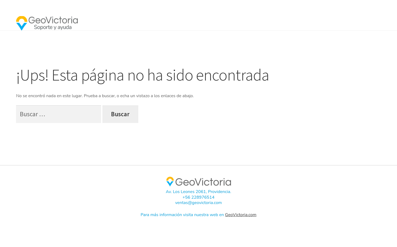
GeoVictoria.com (241, 215)
